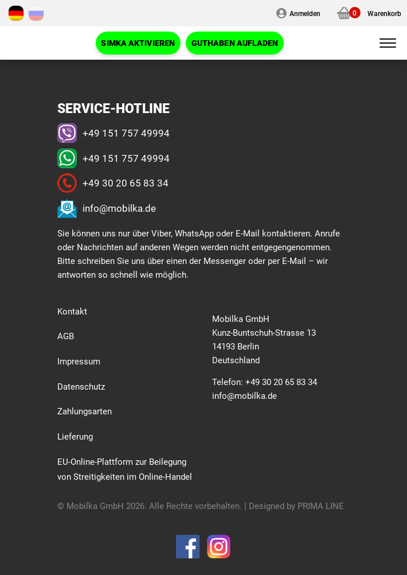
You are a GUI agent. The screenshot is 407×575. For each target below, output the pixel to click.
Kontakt (72, 311)
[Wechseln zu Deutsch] (16, 13)
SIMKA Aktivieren (138, 42)
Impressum (78, 361)
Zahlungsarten (84, 411)
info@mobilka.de (119, 208)
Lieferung (75, 436)
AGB (65, 335)
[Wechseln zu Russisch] (36, 13)
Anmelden (304, 13)
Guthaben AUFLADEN (235, 42)
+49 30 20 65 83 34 (126, 182)
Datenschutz (81, 386)
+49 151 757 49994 (126, 132)
